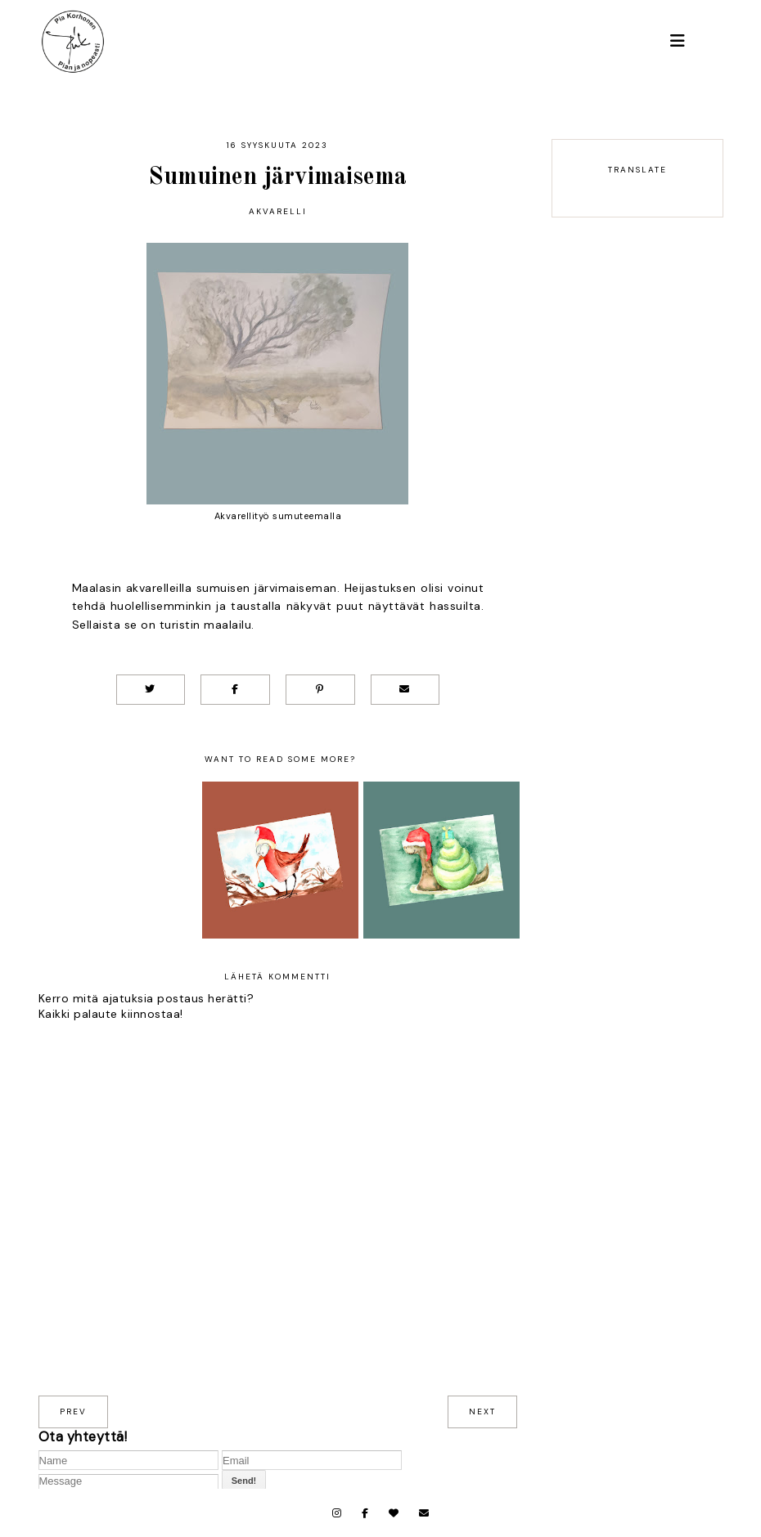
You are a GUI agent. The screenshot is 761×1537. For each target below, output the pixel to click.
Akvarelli (278, 211)
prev (73, 1411)
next (482, 1411)
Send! (244, 1480)
